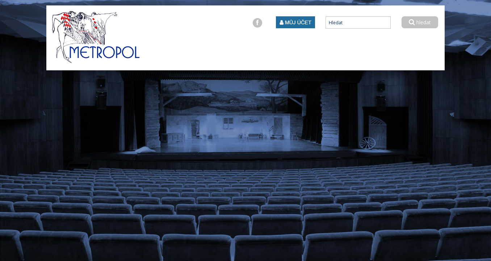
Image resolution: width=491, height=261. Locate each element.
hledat (420, 22)
